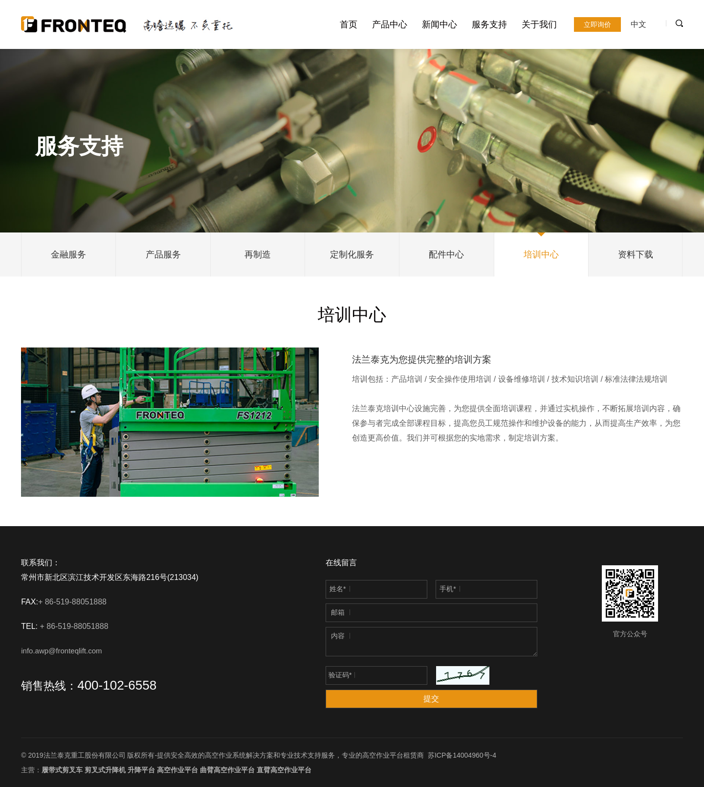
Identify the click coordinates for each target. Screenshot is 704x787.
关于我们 (539, 24)
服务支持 (489, 24)
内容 (338, 636)
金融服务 (68, 254)
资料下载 (635, 254)
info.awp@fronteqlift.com (61, 651)
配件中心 (446, 254)
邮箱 (338, 612)
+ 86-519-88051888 (73, 602)
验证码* (340, 675)
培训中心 (541, 254)
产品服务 (163, 254)
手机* (448, 589)
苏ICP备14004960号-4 (462, 755)
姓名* (338, 589)
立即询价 (597, 24)
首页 (348, 24)
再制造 (257, 254)
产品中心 (389, 24)
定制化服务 (352, 254)
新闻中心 (439, 24)
